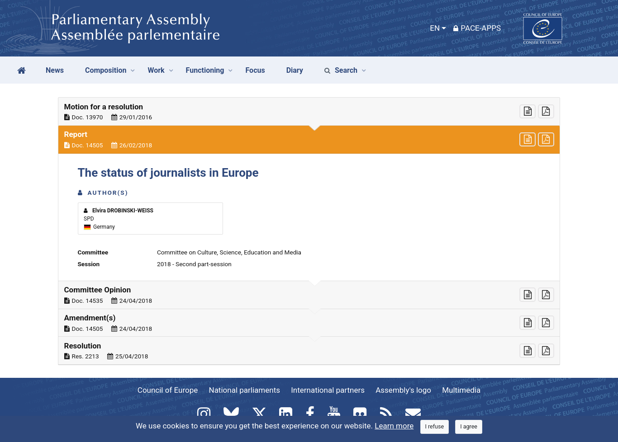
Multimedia (461, 390)
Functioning (205, 70)
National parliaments (244, 390)
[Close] (434, 427)
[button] (309, 112)
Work (155, 70)
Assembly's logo (403, 390)
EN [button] (435, 28)
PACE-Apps (477, 28)
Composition (106, 70)
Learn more (394, 425)
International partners (328, 390)
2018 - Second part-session (194, 264)
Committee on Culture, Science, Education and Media (229, 252)
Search (340, 70)
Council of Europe (168, 390)
